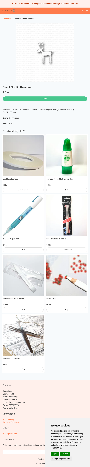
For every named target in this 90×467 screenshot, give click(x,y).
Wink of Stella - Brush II (56, 239)
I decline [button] (65, 454)
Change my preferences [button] (61, 459)
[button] (87, 11)
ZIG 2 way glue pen (11, 239)
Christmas (7, 19)
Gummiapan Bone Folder (13, 299)
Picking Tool (51, 299)
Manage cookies (10, 434)
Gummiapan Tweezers (12, 358)
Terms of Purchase (11, 422)
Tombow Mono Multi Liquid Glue (59, 179)
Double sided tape (10, 179)
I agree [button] (55, 454)
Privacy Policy (8, 419)
